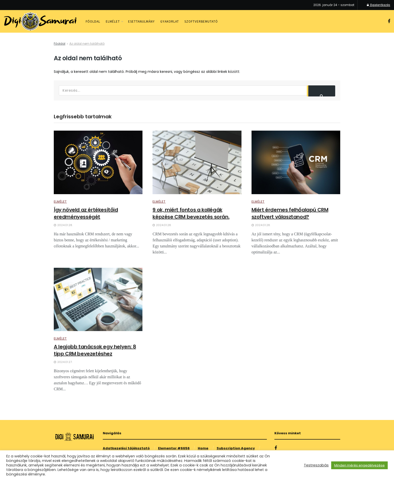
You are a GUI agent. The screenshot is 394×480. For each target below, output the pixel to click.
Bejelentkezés (378, 5)
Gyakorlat (169, 21)
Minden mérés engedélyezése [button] (359, 465)
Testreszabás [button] (316, 465)
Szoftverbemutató (201, 21)
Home (203, 448)
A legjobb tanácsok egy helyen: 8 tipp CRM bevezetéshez (95, 350)
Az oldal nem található (87, 43)
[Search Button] (321, 90)
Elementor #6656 (174, 448)
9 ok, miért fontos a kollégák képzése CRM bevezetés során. (191, 213)
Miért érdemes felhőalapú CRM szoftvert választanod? (290, 213)
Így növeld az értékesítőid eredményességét (86, 213)
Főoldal (93, 21)
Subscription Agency (236, 448)
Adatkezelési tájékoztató (126, 448)
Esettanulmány (141, 21)
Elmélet (113, 21)
